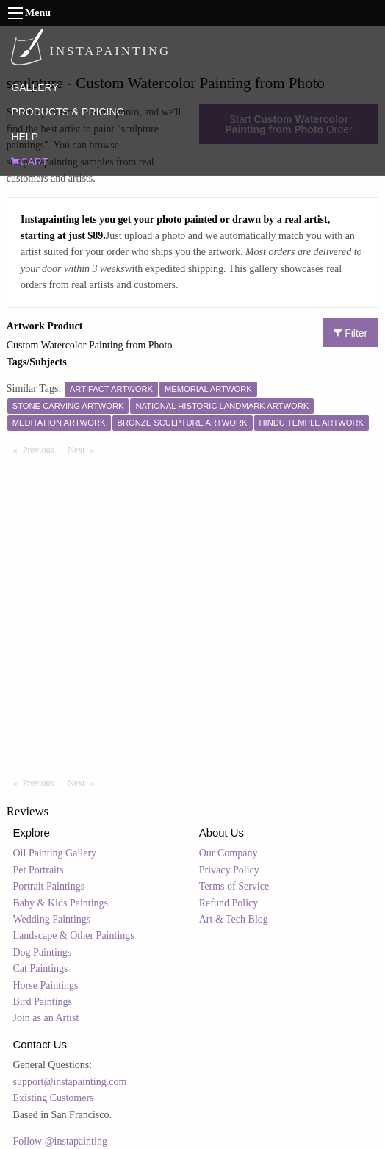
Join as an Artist (46, 1017)
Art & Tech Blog (233, 919)
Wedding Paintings (52, 919)
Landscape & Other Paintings (73, 935)
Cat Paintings (40, 968)
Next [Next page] (84, 449)
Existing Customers (53, 1097)
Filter (350, 333)
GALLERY (34, 87)
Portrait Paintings (49, 886)
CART (29, 162)
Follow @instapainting (60, 1141)
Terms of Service (234, 886)
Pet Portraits (38, 870)
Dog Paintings (42, 952)
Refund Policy (229, 903)
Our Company (228, 853)
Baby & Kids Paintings (61, 903)
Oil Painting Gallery (55, 853)
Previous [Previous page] (42, 449)
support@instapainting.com (70, 1081)
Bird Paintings (43, 1001)
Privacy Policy (229, 870)
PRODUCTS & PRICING (67, 112)
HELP (24, 137)
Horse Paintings (46, 985)
